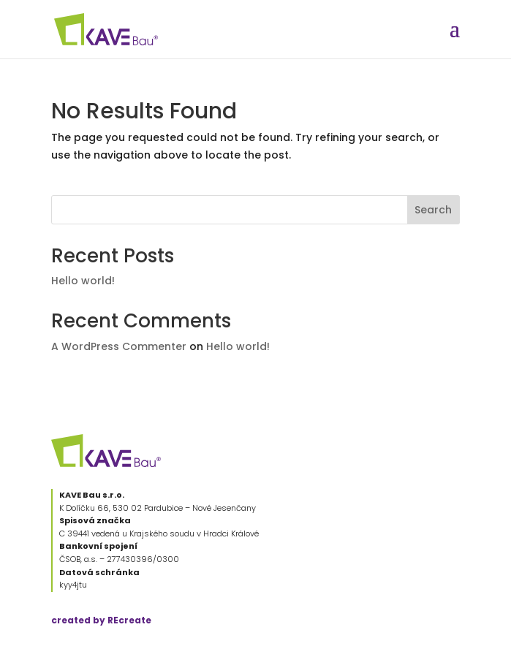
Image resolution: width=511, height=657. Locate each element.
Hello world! (83, 280)
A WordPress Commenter (118, 346)
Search (433, 209)
